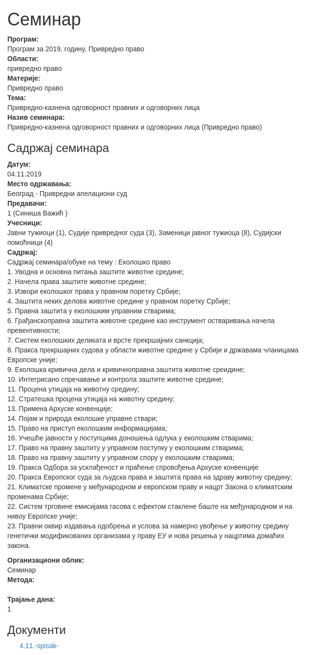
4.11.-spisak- (39, 646)
